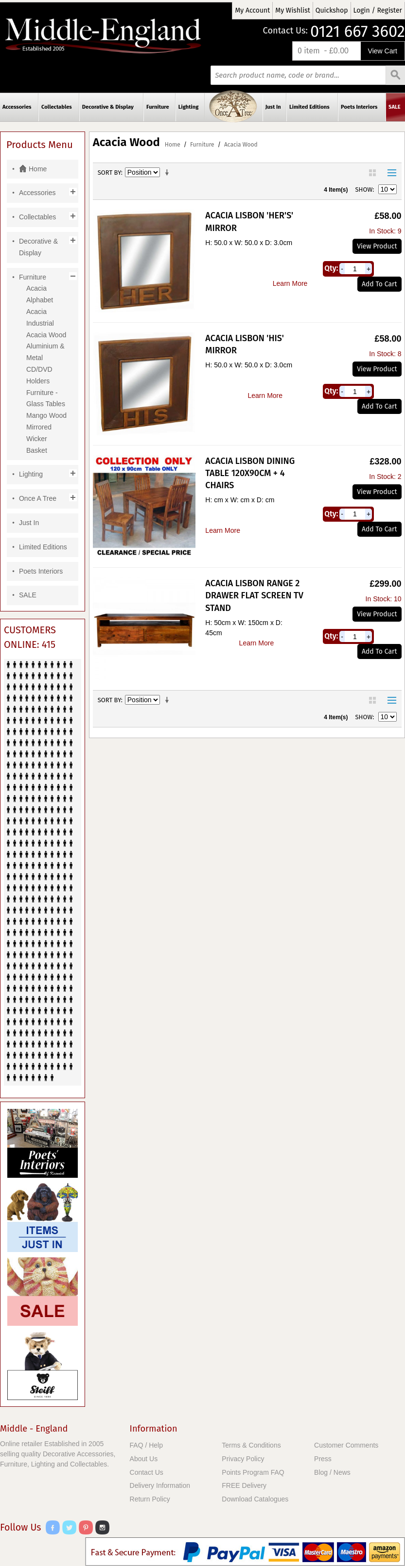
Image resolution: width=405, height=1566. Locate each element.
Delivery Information (160, 1485)
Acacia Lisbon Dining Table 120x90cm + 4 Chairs (250, 473)
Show (364, 189)
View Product (377, 246)
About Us (144, 1459)
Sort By (109, 172)
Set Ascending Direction (168, 172)
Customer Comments (346, 1445)
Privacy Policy (243, 1459)
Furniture (202, 144)
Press (323, 1459)
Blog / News (332, 1472)
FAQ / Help (146, 1445)
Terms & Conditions (251, 1445)
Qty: (331, 268)
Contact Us (146, 1472)
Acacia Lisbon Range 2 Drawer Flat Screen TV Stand (254, 595)
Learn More (290, 283)
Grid (372, 172)
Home (172, 144)
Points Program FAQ (253, 1472)
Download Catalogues (255, 1499)
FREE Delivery (244, 1485)
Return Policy (150, 1499)
